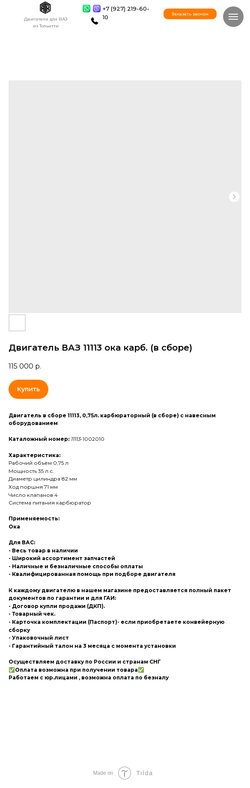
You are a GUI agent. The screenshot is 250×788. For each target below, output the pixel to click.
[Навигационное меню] (233, 17)
